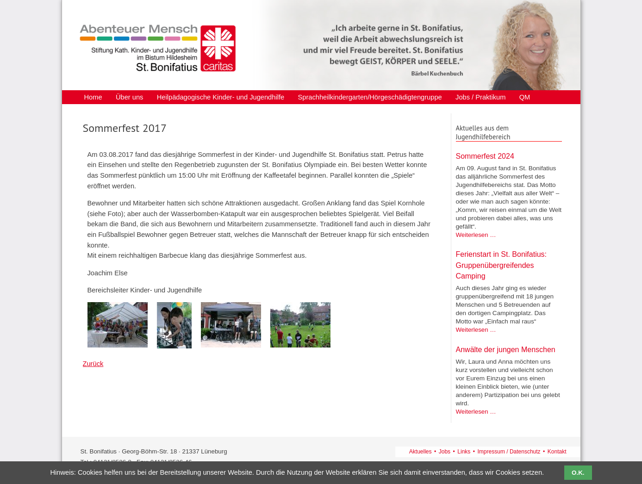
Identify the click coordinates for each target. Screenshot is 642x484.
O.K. (578, 472)
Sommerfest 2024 (485, 156)
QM (524, 97)
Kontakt (557, 451)
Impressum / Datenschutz (509, 451)
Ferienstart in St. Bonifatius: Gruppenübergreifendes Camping (501, 265)
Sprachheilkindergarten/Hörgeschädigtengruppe (370, 97)
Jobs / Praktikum (480, 97)
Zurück (93, 363)
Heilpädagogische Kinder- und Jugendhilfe (220, 97)
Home (93, 97)
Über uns (129, 97)
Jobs (444, 451)
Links (463, 451)
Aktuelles (420, 451)
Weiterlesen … (476, 234)
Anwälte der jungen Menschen (505, 350)
